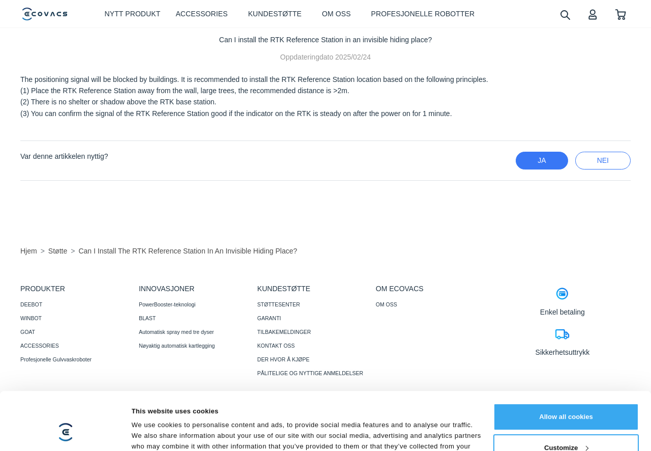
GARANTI (269, 318)
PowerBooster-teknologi (167, 304)
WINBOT (31, 318)
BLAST (147, 318)
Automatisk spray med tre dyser (176, 332)
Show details (152, 432)
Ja (542, 160)
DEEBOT (31, 304)
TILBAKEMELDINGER (284, 332)
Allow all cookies (566, 367)
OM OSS (386, 304)
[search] (565, 14)
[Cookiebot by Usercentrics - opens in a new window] (65, 432)
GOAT (27, 332)
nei (603, 160)
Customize (566, 398)
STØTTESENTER (278, 304)
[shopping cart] (621, 14)
